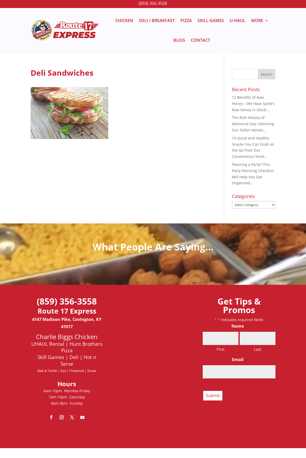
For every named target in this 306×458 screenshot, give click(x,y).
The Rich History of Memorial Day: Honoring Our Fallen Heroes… (253, 123)
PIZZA (186, 20)
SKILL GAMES (211, 20)
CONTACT (200, 40)
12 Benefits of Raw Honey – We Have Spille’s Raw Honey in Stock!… (253, 103)
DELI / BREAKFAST (157, 20)
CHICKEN (124, 20)
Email (239, 360)
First (220, 349)
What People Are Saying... (153, 246)
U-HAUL (237, 20)
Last (257, 349)
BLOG (179, 40)
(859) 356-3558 (153, 3)
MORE (257, 20)
